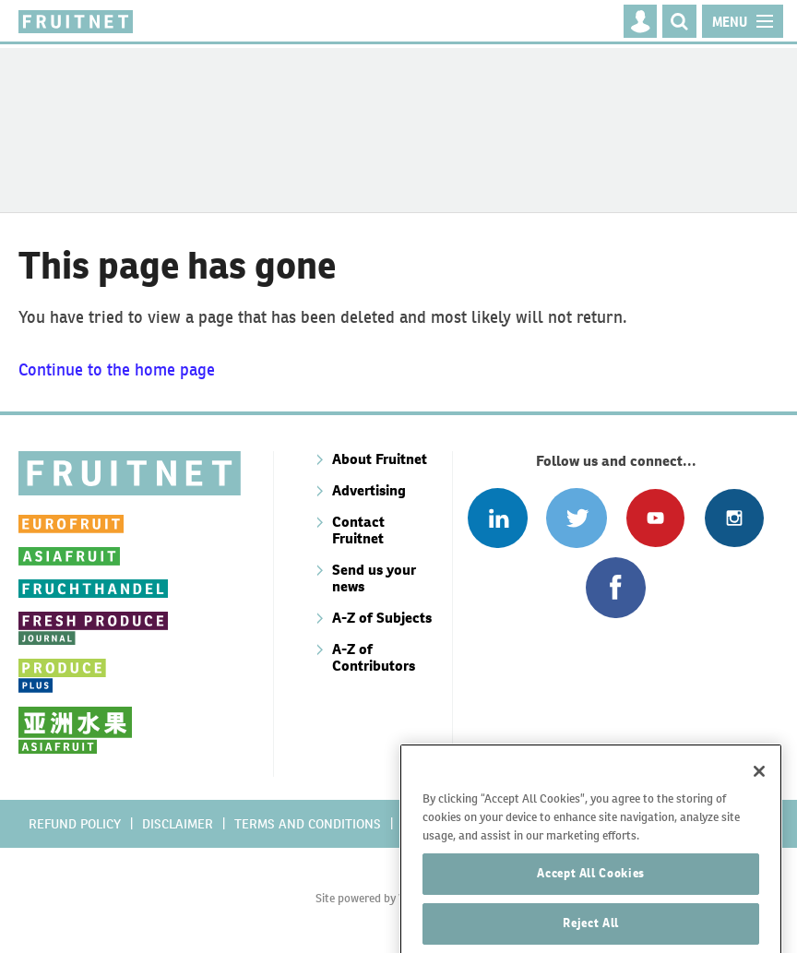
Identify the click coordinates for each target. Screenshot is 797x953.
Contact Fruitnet (358, 530)
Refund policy (75, 824)
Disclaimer (177, 824)
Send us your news (374, 578)
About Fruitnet (379, 459)
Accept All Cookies (591, 903)
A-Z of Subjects (382, 617)
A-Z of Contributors (373, 657)
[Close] (759, 801)
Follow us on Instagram (734, 518)
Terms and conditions (307, 824)
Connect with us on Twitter (576, 518)
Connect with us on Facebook (616, 587)
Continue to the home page (116, 369)
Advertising (369, 490)
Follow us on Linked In (498, 518)
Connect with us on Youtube (655, 518)
